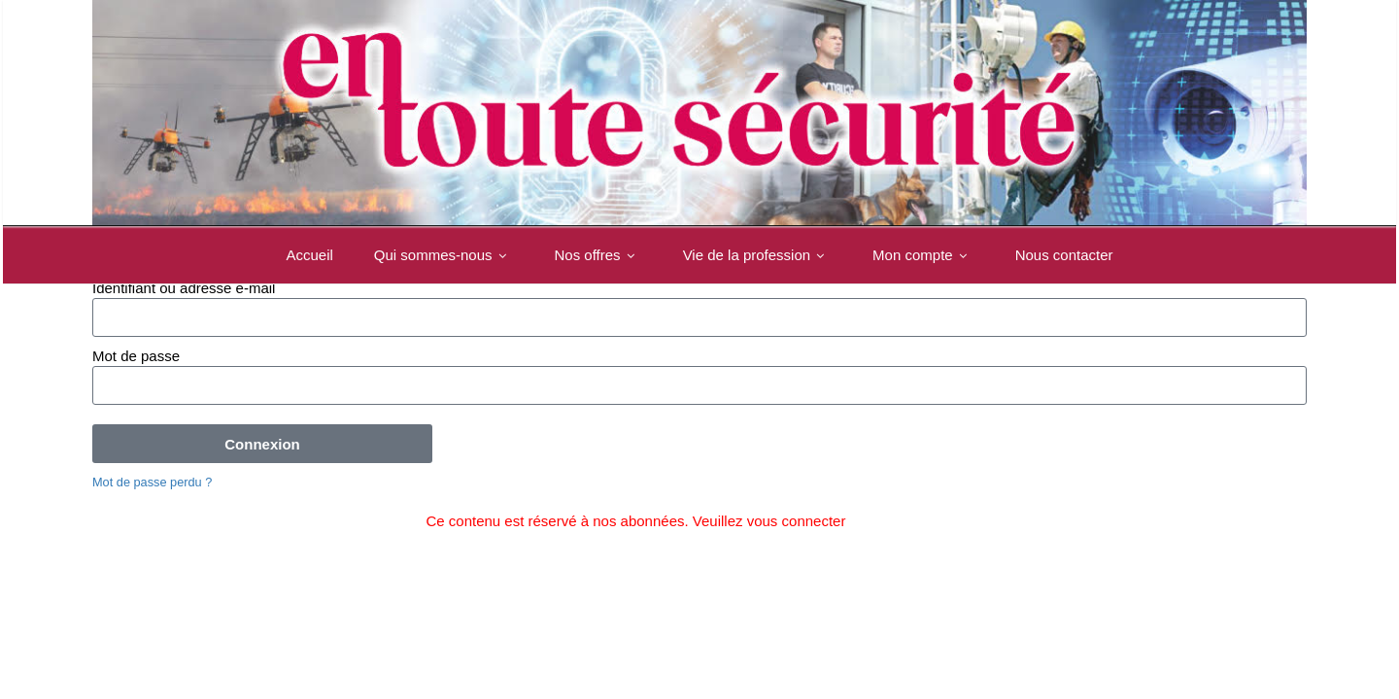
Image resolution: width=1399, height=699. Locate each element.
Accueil (309, 255)
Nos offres (598, 255)
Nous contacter (1064, 255)
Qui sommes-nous (444, 255)
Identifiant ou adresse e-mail (183, 288)
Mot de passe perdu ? (152, 482)
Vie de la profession (757, 255)
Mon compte (923, 255)
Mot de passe (136, 356)
